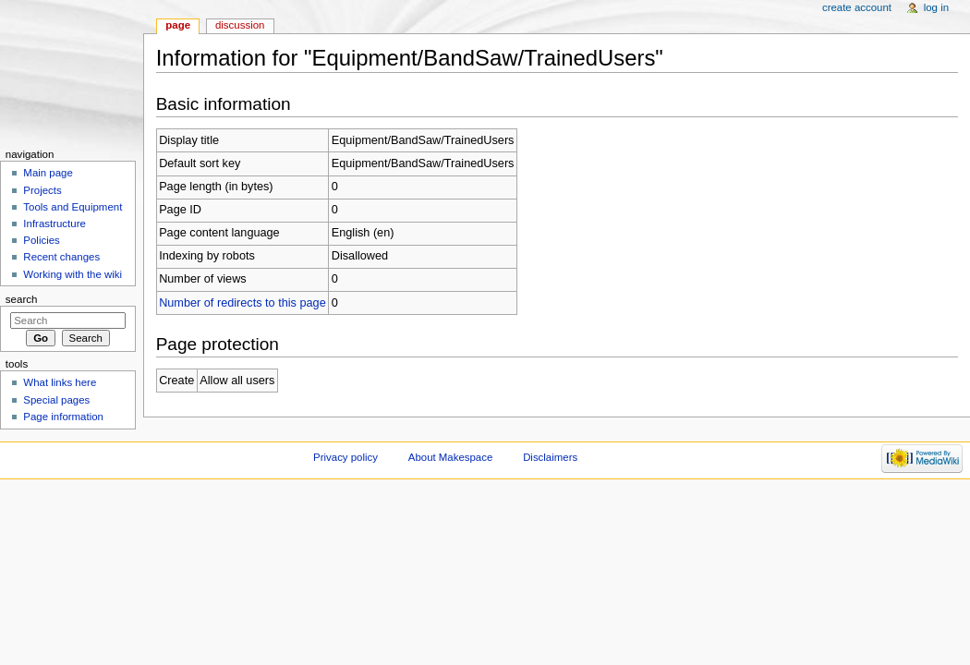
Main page (48, 172)
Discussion (239, 24)
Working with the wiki (72, 274)
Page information (63, 416)
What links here (59, 382)
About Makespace (450, 457)
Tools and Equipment (72, 206)
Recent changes (61, 256)
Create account (856, 7)
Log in (936, 7)
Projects (42, 190)
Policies (41, 240)
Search (22, 299)
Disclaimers (550, 457)
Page (177, 24)
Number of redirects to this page (242, 302)
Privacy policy (345, 457)
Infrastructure (54, 223)
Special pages (56, 399)
